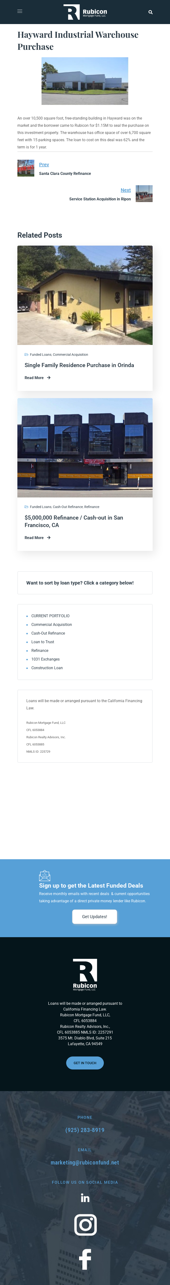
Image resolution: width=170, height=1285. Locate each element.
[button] (151, 12)
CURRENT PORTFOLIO (50, 616)
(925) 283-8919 (84, 1130)
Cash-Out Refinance (68, 507)
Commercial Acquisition (70, 354)
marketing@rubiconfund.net (85, 1162)
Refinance (91, 507)
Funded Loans (40, 354)
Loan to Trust (42, 642)
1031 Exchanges (45, 659)
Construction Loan (47, 668)
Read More (37, 377)
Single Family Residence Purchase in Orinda (79, 365)
